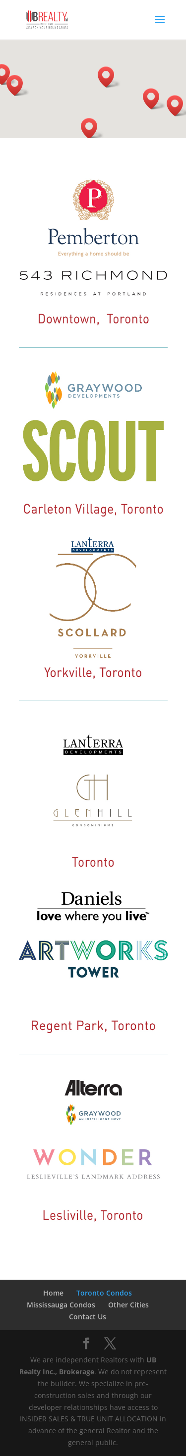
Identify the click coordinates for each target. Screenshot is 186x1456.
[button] (154, 98)
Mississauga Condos (61, 1304)
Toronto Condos (104, 1293)
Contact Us (87, 1316)
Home (53, 1293)
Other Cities (128, 1304)
